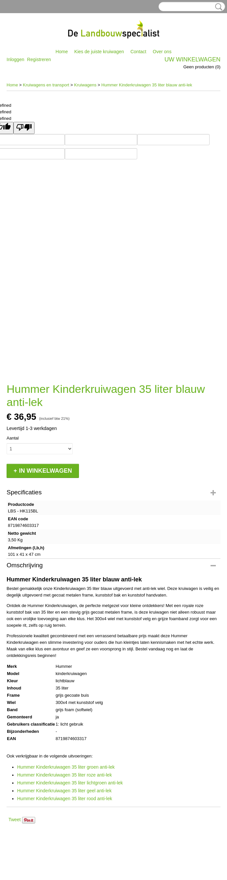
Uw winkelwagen (192, 59)
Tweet (15, 819)
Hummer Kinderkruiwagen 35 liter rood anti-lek (64, 798)
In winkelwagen (45, 470)
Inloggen (15, 59)
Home (62, 51)
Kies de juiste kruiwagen (99, 51)
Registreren (39, 59)
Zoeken (217, 7)
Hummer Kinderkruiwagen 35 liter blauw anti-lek (146, 84)
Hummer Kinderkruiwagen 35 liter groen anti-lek (65, 767)
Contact (138, 51)
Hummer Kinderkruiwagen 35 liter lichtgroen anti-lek (70, 782)
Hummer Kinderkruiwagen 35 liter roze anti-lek (64, 775)
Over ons (162, 51)
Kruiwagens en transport (46, 84)
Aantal (13, 438)
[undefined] (24, 128)
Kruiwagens (85, 84)
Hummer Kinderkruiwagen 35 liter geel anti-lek (64, 790)
